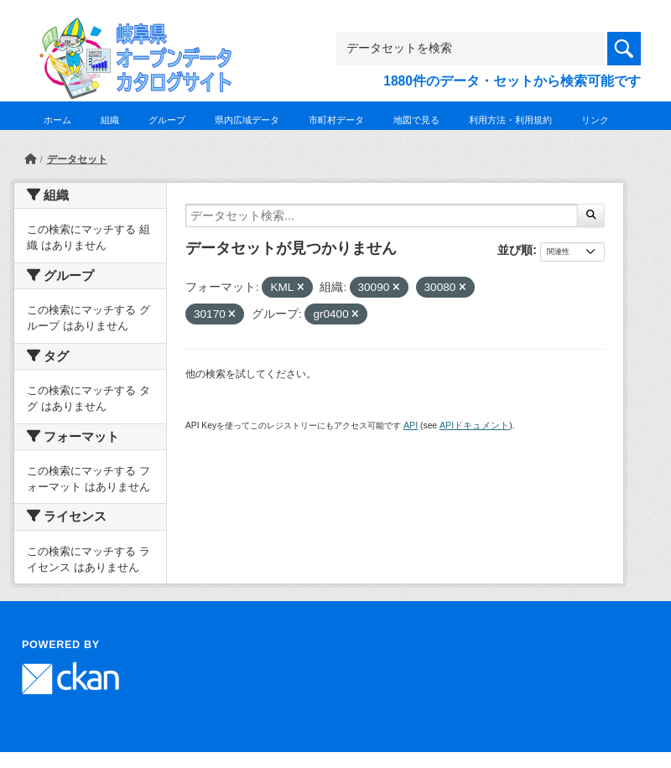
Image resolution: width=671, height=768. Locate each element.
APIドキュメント (474, 425)
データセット (77, 159)
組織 (110, 120)
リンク (595, 120)
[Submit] (591, 215)
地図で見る (416, 120)
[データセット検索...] (381, 215)
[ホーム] (30, 159)
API (410, 425)
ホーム (57, 120)
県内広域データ (247, 120)
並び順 (515, 250)
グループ (166, 120)
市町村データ (336, 120)
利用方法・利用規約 (510, 120)
